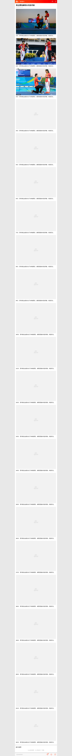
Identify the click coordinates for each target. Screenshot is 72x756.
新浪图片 (22, 1)
